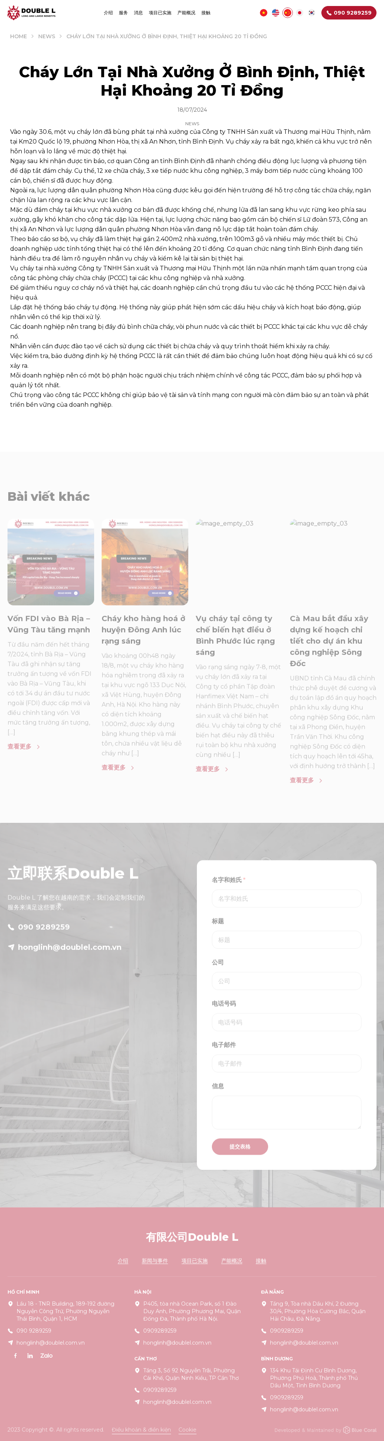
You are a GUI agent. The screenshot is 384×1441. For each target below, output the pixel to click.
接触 (205, 12)
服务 (123, 12)
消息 (138, 12)
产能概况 (186, 12)
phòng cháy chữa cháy (72, 278)
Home (18, 36)
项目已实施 (160, 12)
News (46, 36)
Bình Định (189, 161)
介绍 (108, 12)
